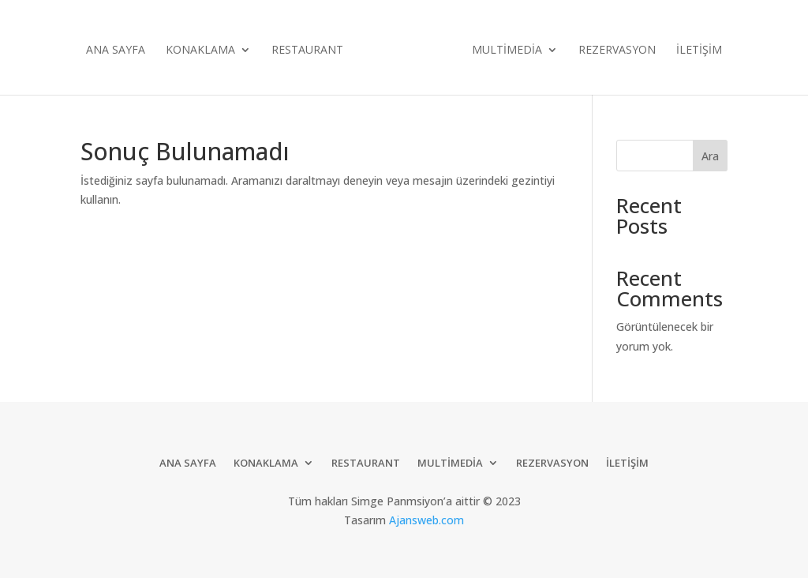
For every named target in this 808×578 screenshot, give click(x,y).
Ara (710, 155)
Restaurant (307, 50)
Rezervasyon (617, 50)
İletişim (699, 50)
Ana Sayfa (115, 50)
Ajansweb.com (426, 519)
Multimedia (507, 50)
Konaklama (200, 50)
